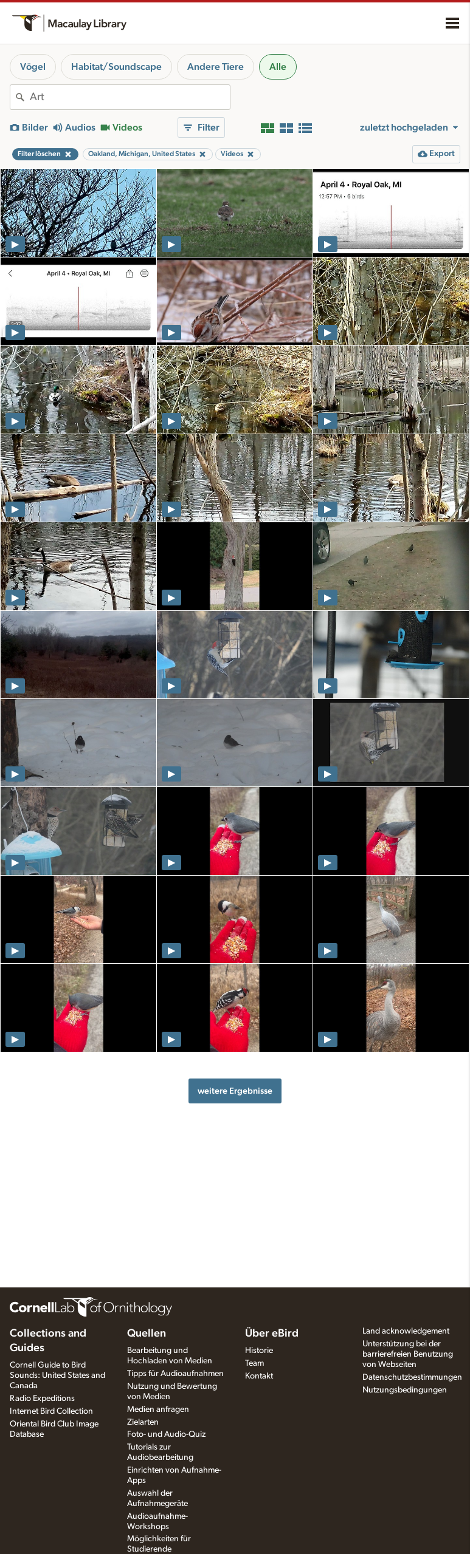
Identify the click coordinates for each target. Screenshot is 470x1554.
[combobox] (130, 97)
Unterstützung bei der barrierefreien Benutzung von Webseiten (407, 1354)
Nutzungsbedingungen (404, 1390)
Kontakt (259, 1376)
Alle (277, 67)
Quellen (146, 1333)
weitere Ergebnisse (235, 1091)
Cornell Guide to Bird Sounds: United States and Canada (57, 1375)
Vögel (33, 67)
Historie (259, 1350)
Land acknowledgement (405, 1331)
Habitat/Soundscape (116, 67)
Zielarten (143, 1422)
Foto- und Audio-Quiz (166, 1434)
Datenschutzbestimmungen (412, 1377)
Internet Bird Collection (51, 1411)
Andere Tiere (215, 67)
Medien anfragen (158, 1409)
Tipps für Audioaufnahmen (175, 1373)
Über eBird (272, 1333)
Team (254, 1363)
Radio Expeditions (42, 1398)
